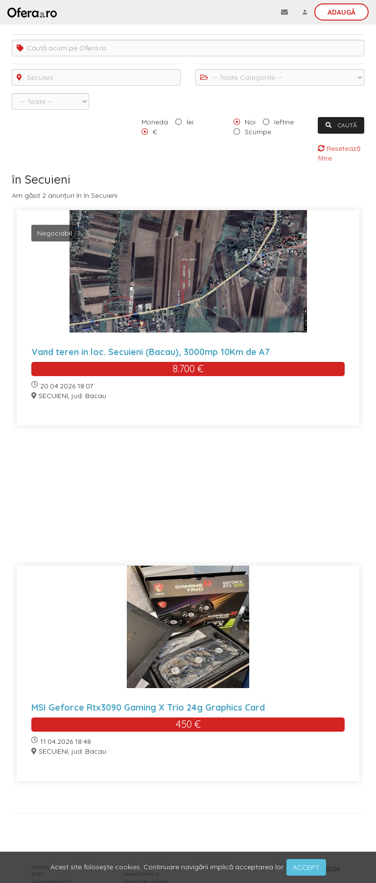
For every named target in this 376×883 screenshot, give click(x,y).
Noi (250, 122)
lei (190, 122)
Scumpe (258, 131)
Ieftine (284, 122)
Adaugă (341, 12)
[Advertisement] (188, 502)
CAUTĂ (341, 125)
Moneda (154, 122)
